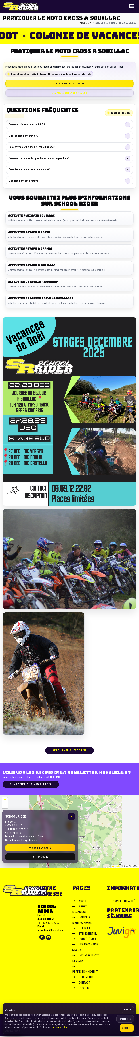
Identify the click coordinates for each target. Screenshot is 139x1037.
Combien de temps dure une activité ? (29, 169)
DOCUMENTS (83, 977)
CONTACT (81, 983)
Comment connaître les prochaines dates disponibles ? (39, 158)
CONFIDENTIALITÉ (121, 901)
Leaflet (116, 867)
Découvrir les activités (69, 83)
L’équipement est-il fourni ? (24, 180)
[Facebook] (42, 937)
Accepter (126, 1027)
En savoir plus (60, 1027)
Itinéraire (40, 857)
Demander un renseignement (69, 92)
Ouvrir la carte (40, 848)
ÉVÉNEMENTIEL (84, 934)
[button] (5, 800)
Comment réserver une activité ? (27, 124)
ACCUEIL (84, 22)
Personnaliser (125, 1018)
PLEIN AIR (81, 928)
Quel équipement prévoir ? (23, 135)
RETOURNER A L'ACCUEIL (69, 751)
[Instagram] (48, 937)
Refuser (127, 1009)
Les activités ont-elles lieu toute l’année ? (32, 146)
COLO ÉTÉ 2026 (84, 939)
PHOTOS (80, 988)
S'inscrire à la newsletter (31, 784)
